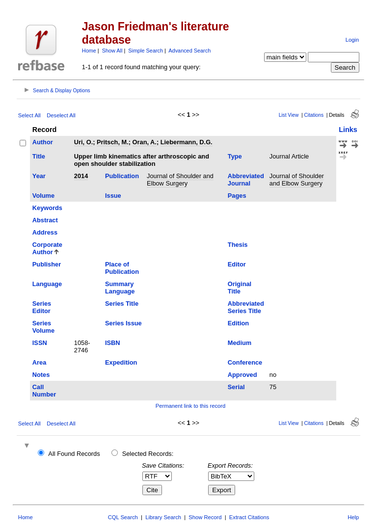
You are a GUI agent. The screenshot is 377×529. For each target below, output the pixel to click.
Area (39, 362)
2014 (81, 176)
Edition (238, 323)
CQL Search (123, 517)
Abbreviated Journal (246, 179)
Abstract (45, 220)
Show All (112, 50)
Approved (242, 374)
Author (42, 142)
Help (353, 517)
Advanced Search (189, 50)
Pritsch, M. (113, 142)
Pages (237, 195)
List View (289, 115)
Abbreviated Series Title (246, 307)
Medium (239, 342)
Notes (41, 374)
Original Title (239, 287)
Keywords (47, 208)
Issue (113, 195)
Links (348, 129)
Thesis (238, 244)
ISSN (39, 342)
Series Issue (123, 323)
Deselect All (61, 115)
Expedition (121, 362)
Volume (43, 195)
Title (38, 156)
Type (235, 156)
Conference (245, 362)
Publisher (46, 264)
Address (44, 232)
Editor (237, 264)
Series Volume (43, 326)
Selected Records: (148, 453)
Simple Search (145, 50)
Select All (29, 115)
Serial (236, 387)
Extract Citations (249, 517)
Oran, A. (145, 142)
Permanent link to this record (190, 406)
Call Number (44, 390)
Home (89, 50)
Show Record (204, 517)
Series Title (121, 303)
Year (39, 176)
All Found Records (74, 453)
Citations (313, 115)
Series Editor (41, 307)
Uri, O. (83, 142)
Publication (122, 176)
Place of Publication (122, 268)
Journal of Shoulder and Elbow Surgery (180, 179)
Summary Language (120, 287)
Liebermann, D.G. (187, 142)
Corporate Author (47, 248)
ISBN (112, 342)
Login (352, 40)
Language (47, 284)
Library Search (163, 517)
